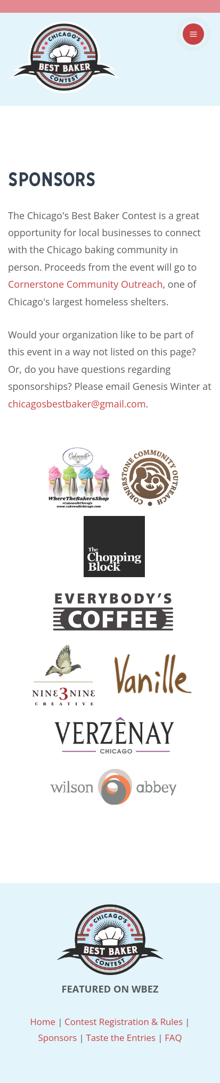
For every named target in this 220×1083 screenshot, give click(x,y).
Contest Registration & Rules (123, 1021)
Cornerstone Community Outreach (85, 284)
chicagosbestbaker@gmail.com (77, 403)
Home (42, 1021)
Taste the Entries (121, 1037)
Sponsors (57, 1037)
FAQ (173, 1037)
